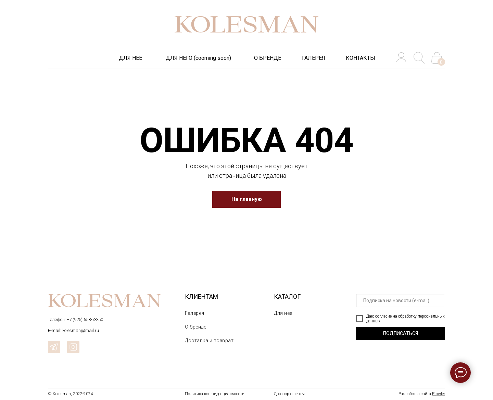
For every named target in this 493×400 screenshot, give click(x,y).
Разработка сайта (422, 393)
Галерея (194, 313)
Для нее (283, 313)
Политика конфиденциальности (214, 393)
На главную (246, 199)
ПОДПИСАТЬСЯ (400, 333)
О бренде (195, 327)
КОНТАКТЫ (360, 58)
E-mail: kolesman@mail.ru (73, 330)
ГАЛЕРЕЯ (313, 58)
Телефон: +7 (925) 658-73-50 (75, 319)
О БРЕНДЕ (267, 58)
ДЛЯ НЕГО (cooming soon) (198, 58)
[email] (400, 300)
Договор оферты (289, 393)
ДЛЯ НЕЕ (130, 58)
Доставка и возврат (209, 340)
